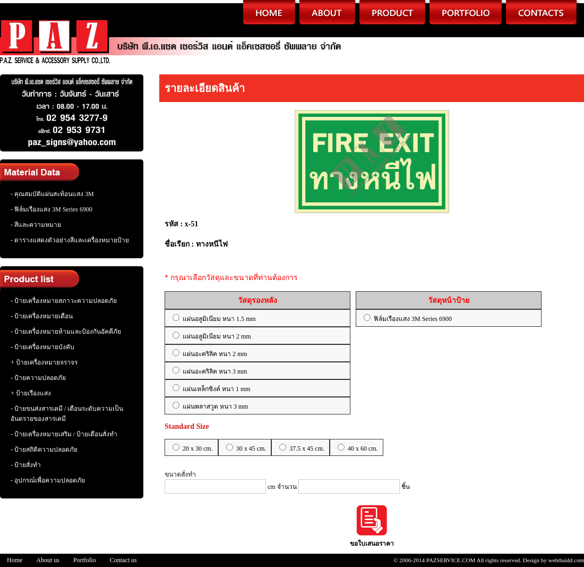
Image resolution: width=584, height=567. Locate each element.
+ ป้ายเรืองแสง (31, 393)
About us (47, 560)
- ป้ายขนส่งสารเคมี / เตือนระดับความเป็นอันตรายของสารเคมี (67, 413)
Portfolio (84, 560)
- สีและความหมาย (36, 225)
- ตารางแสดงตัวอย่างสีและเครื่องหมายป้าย (70, 240)
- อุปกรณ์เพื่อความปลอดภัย (48, 480)
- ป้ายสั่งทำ (26, 465)
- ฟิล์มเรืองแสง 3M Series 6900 (51, 209)
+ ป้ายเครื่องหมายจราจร (44, 362)
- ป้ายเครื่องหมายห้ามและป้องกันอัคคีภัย (66, 331)
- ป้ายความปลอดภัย (38, 378)
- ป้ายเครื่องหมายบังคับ (42, 347)
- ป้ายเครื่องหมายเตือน (42, 316)
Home (14, 560)
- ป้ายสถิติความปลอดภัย (44, 449)
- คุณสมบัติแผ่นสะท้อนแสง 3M (52, 194)
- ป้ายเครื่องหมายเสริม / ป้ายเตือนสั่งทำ (64, 434)
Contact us (123, 560)
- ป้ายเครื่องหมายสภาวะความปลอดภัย (64, 300)
